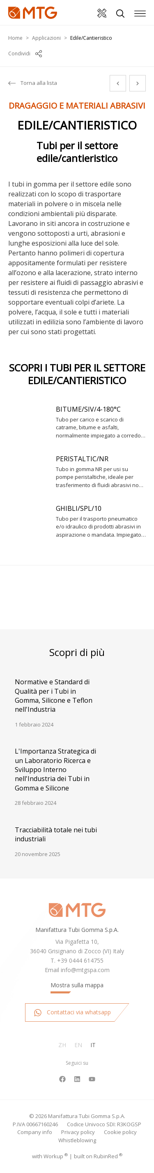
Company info (34, 1132)
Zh (62, 1045)
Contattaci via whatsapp (72, 1012)
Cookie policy (120, 1132)
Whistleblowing (77, 1140)
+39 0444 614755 (80, 960)
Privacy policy (78, 1132)
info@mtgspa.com (85, 970)
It (93, 1045)
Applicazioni (46, 37)
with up (50, 1156)
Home (15, 37)
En (78, 1045)
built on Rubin (98, 1156)
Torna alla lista (32, 83)
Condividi (25, 53)
